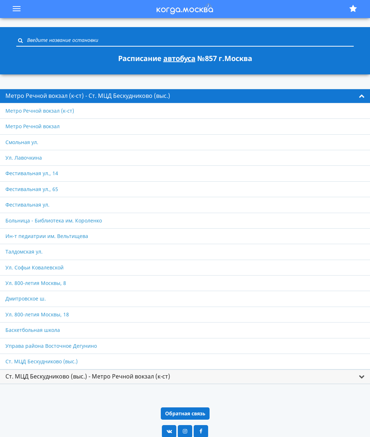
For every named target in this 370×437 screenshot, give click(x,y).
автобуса (179, 58)
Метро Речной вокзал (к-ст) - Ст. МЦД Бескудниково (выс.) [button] (87, 96)
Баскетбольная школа (32, 329)
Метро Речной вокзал (32, 126)
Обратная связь (185, 413)
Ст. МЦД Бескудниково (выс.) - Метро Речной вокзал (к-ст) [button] (87, 376)
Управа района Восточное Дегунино (51, 345)
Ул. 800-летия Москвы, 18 (37, 314)
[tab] (185, 96)
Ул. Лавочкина (23, 157)
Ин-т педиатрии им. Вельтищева (46, 236)
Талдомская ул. (24, 251)
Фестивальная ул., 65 (31, 189)
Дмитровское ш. (25, 298)
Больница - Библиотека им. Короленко (53, 220)
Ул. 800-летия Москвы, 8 (35, 283)
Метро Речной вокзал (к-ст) (39, 110)
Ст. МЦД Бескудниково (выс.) (41, 361)
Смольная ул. (21, 142)
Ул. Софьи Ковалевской (34, 267)
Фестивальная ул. (27, 204)
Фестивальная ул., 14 (31, 173)
